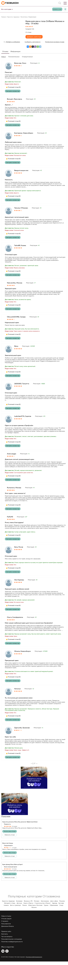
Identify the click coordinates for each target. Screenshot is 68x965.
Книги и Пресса (28, 906)
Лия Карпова (19, 582)
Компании (19, 904)
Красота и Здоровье (13, 17)
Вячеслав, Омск (20, 62)
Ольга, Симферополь (15, 620)
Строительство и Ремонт (43, 906)
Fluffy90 (10, 519)
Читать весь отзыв (9, 835)
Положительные (13, 56)
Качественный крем (10, 870)
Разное (24, 909)
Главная (3, 17)
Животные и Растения (35, 909)
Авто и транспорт (15, 909)
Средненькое (8, 849)
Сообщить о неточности (32, 42)
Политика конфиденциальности (12, 945)
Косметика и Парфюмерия (28, 17)
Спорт (61, 909)
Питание (36, 904)
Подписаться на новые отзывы (54, 42)
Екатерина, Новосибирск (23, 132)
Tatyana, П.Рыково (21, 208)
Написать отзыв (10, 838)
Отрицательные (27, 56)
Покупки (62, 904)
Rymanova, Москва (14, 489)
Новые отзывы (6, 919)
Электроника (45, 904)
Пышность (7, 827)
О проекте (4, 924)
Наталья (17, 692)
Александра (11, 455)
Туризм (46, 909)
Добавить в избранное (11, 42)
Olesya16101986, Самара (16, 317)
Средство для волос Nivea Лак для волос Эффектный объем (20, 825)
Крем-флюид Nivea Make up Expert (12, 868)
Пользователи (6, 927)
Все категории (6, 9)
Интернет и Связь (9, 906)
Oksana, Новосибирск (22, 654)
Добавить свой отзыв (34, 37)
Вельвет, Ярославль (14, 98)
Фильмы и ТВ (28, 904)
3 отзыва (14, 872)
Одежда (54, 906)
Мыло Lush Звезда (7, 846)
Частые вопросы (6, 940)
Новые (3, 56)
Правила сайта (6, 935)
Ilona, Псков (18, 549)
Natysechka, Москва (14, 283)
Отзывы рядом (6, 922)
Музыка (34, 911)
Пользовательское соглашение (11, 942)
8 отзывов (14, 829)
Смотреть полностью (13, 90)
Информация (15, 51)
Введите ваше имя (21, 170)
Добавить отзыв (57, 9)
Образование (54, 909)
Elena (16, 347)
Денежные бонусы (7, 929)
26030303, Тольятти (21, 385)
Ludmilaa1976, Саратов (22, 417)
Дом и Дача (54, 904)
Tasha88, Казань (20, 245)
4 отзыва (14, 851)
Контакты (4, 937)
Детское (19, 906)
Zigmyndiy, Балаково (22, 731)
